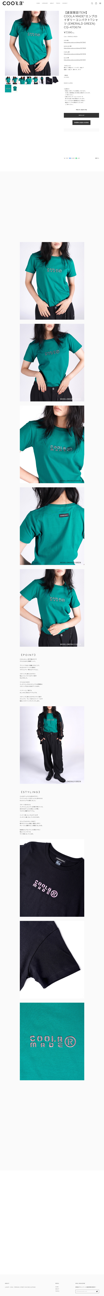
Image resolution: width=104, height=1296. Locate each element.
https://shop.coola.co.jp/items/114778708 (75, 54)
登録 (97, 1291)
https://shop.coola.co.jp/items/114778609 (75, 48)
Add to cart (81, 115)
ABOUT (52, 3)
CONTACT (64, 3)
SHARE (72, 158)
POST (66, 158)
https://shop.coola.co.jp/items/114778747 (75, 60)
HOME (38, 3)
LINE (78, 158)
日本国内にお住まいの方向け (81, 122)
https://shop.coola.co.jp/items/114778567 (75, 42)
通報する (97, 158)
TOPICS (58, 3)
